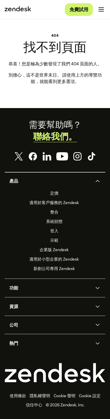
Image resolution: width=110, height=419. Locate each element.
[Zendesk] (55, 372)
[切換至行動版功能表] (101, 9)
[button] (50, 181)
